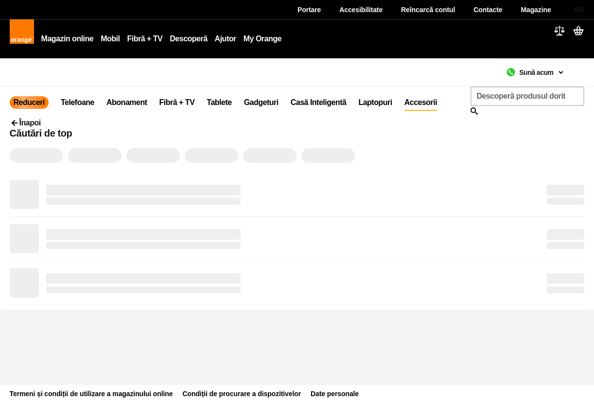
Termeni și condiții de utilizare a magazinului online (91, 394)
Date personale (335, 394)
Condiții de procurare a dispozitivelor (242, 394)
